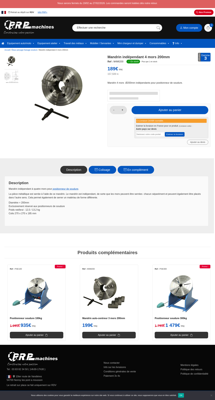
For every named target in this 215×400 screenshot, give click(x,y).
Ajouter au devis (197, 142)
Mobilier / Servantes (102, 43)
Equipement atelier (49, 43)
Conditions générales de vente (120, 372)
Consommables (159, 43)
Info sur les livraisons (115, 368)
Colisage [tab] (102, 169)
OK (181, 395)
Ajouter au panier (171, 110)
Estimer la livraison (174, 134)
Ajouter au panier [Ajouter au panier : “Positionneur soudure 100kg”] (29, 335)
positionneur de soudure (65, 189)
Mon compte (189, 27)
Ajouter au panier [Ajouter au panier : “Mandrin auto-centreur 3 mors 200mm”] (107, 335)
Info (178, 43)
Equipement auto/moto (20, 43)
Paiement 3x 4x (112, 376)
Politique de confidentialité (194, 374)
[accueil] (3, 43)
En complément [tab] (136, 169)
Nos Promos (203, 12)
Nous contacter (112, 363)
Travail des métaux (75, 43)
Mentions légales (189, 366)
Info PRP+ (42, 12)
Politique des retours (192, 370)
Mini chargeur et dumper (131, 43)
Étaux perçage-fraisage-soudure (24, 50)
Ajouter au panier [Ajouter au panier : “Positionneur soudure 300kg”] (185, 335)
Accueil (7, 50)
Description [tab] (73, 169)
